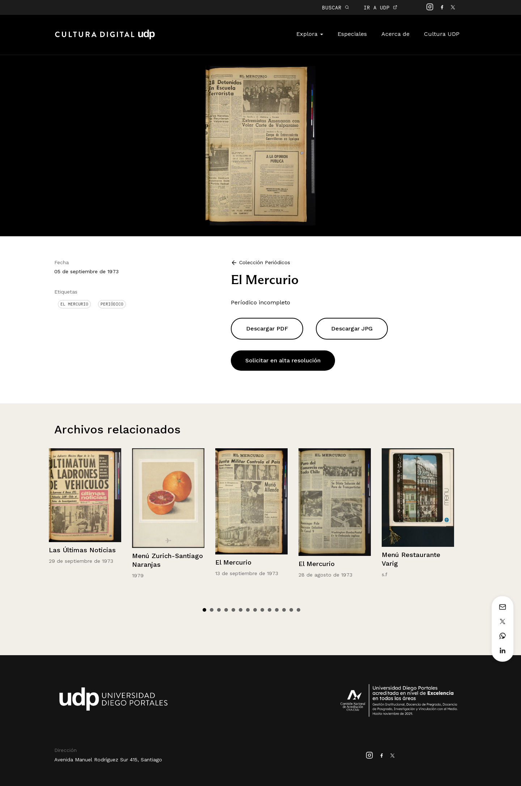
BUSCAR (335, 7)
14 (298, 610)
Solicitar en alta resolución (283, 360)
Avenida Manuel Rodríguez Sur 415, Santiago (108, 759)
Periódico (112, 304)
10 (269, 610)
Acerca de (395, 33)
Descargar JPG (352, 328)
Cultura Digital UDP (105, 38)
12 (284, 610)
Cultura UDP (441, 33)
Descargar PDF (267, 328)
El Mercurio (74, 304)
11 (277, 610)
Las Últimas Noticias (82, 550)
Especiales (352, 33)
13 (291, 610)
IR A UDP (380, 7)
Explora (309, 33)
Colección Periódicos (264, 262)
